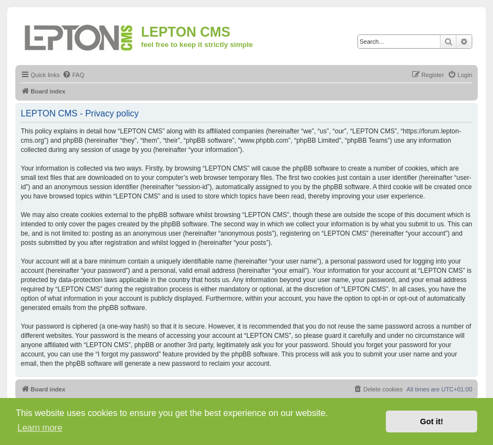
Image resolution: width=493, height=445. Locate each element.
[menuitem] (73, 74)
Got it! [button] (431, 421)
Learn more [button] (39, 427)
